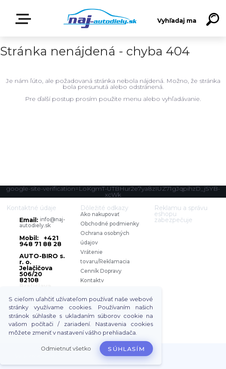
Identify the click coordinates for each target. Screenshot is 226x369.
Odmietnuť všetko (66, 348)
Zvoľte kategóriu (25, 19)
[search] (214, 20)
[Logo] (100, 18)
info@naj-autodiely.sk (42, 222)
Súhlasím (126, 348)
